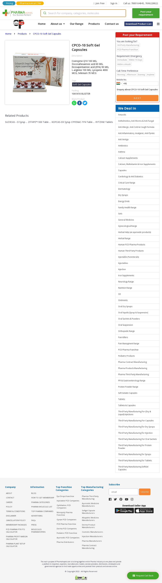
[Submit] (44, 13)
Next (137, 98)
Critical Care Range (126, 182)
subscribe (145, 492)
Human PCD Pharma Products (131, 244)
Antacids (122, 114)
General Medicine (126, 219)
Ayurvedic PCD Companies (68, 537)
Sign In (113, 3)
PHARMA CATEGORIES (40, 502)
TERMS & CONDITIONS (15, 511)
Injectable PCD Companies (68, 500)
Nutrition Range (125, 288)
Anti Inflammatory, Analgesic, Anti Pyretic (136, 133)
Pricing (9, 3)
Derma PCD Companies (67, 528)
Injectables (123, 263)
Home (42, 24)
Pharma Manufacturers (92, 541)
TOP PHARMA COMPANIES (42, 511)
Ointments (123, 300)
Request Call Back (143, 575)
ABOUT (9, 493)
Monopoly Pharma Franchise (64, 513)
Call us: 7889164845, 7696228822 (140, 3)
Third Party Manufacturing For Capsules (136, 420)
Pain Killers (123, 337)
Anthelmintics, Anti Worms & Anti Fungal (136, 121)
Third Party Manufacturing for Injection (135, 433)
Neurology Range (126, 281)
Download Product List (139, 23)
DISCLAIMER (11, 516)
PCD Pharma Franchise (128, 349)
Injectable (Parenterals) (128, 257)
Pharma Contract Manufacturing (132, 362)
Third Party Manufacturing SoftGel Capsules (133, 468)
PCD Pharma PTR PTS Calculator (15, 530)
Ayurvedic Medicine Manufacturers (90, 504)
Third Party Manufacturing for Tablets (135, 460)
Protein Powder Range (128, 386)
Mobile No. (122, 79)
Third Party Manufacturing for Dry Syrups (136, 426)
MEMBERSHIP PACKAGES (16, 525)
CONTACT (10, 497)
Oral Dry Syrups (125, 306)
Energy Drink (123, 201)
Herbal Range (124, 238)
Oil (119, 294)
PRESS (33, 525)
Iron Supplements (126, 275)
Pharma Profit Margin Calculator (16, 537)
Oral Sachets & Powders (129, 318)
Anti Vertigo (123, 139)
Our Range (76, 24)
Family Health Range (127, 207)
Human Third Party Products (131, 250)
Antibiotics (123, 145)
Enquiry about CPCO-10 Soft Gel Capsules (137, 89)
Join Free (99, 3)
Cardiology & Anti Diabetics (130, 176)
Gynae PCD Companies (66, 519)
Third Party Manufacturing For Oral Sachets (137, 439)
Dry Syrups (123, 195)
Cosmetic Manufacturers (92, 532)
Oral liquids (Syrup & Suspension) (133, 312)
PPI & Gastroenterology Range (131, 380)
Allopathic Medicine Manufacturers (90, 518)
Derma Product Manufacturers (88, 526)
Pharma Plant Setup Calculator (15, 544)
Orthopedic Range (126, 331)
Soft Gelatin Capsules (127, 393)
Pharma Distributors (65, 542)
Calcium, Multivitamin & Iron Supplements (136, 164)
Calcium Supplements (128, 158)
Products (94, 24)
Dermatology (124, 189)
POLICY (9, 506)
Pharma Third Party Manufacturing (133, 374)
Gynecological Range (127, 226)
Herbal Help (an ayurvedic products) (134, 232)
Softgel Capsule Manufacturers (88, 511)
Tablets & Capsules (126, 405)
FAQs (33, 520)
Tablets (121, 399)
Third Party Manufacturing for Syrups (134, 454)
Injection (122, 269)
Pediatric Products (126, 356)
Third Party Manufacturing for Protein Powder (135, 446)
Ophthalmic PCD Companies (64, 506)
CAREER (9, 502)
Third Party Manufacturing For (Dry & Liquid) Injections (134, 413)
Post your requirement (146, 13)
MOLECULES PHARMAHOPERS (38, 530)
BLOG (33, 493)
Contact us (112, 24)
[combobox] (83, 13)
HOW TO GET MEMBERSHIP (42, 497)
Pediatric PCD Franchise (67, 533)
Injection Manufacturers (92, 536)
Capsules (122, 170)
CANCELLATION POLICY (16, 520)
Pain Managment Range (128, 343)
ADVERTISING (37, 516)
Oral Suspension (125, 325)
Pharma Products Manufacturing (132, 368)
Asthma (121, 151)
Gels (120, 213)
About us (58, 24)
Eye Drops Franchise (65, 496)
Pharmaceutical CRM (30, 3)
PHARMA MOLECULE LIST (41, 506)
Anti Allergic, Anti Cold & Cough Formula (136, 127)
